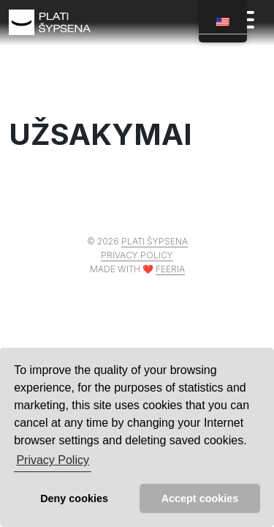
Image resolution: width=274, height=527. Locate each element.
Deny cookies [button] (74, 498)
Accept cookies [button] (200, 498)
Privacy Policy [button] (52, 460)
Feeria (170, 269)
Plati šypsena (154, 241)
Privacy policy (137, 255)
